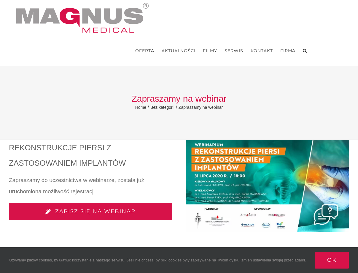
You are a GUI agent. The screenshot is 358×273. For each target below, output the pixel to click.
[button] (305, 51)
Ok (332, 260)
